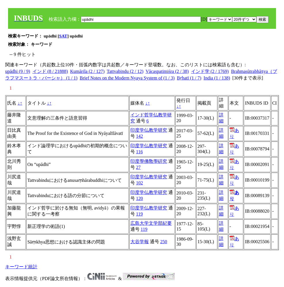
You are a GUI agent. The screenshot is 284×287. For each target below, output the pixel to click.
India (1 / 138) (217, 77)
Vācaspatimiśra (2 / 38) (167, 71)
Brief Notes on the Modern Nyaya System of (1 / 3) (127, 77)
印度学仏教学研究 (148, 130)
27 (138, 167)
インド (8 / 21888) (50, 71)
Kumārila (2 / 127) (87, 71)
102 (139, 182)
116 (139, 151)
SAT (63, 36)
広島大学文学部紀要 (151, 223)
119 (139, 214)
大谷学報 (139, 241)
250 (163, 241)
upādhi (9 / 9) (17, 71)
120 (139, 198)
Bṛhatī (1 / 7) (189, 77)
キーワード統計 (21, 266)
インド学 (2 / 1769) (210, 71)
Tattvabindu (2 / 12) (125, 71)
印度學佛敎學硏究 (148, 161)
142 (139, 136)
